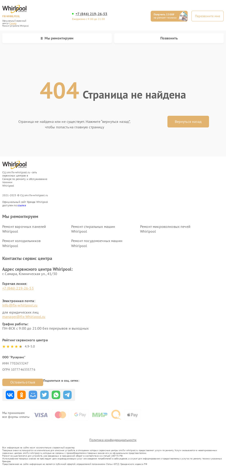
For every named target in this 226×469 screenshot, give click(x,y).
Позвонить (169, 38)
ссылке (21, 205)
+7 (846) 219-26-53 (91, 14)
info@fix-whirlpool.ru (19, 305)
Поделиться (10, 395)
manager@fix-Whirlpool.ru (23, 316)
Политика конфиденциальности (112, 440)
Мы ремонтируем (57, 38)
